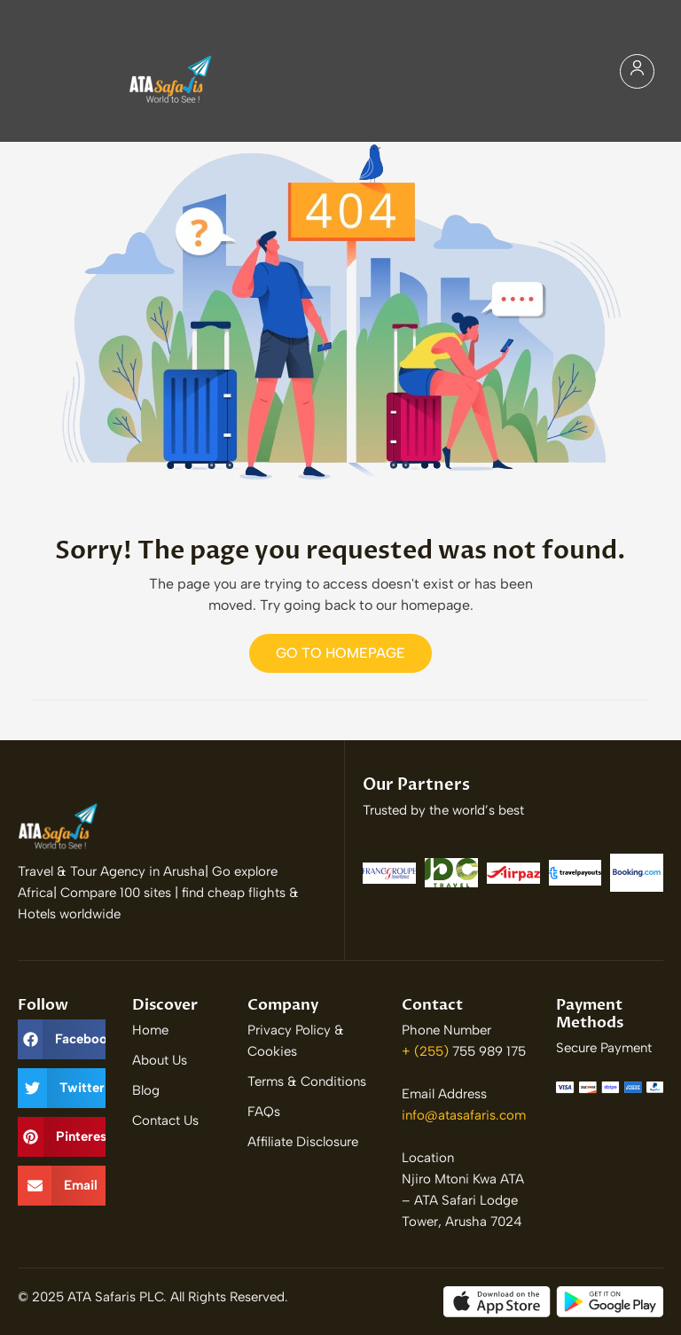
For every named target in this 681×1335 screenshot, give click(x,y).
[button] (62, 1039)
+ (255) (427, 1051)
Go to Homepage (340, 652)
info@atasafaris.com (464, 1115)
